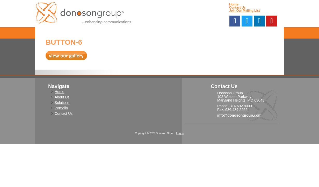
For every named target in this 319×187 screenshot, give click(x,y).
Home (233, 4)
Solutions (62, 103)
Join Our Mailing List (244, 10)
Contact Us (237, 7)
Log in (180, 133)
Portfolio (61, 108)
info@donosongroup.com (239, 115)
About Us (62, 97)
